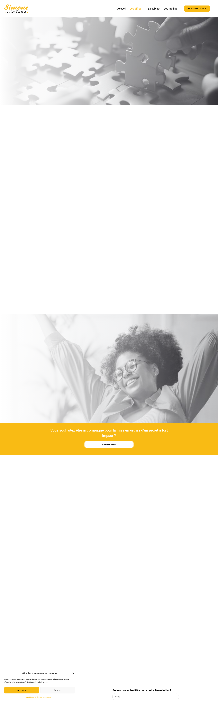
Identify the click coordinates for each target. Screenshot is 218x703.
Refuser (58, 690)
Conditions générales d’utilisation (38, 697)
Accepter (21, 690)
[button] (73, 673)
